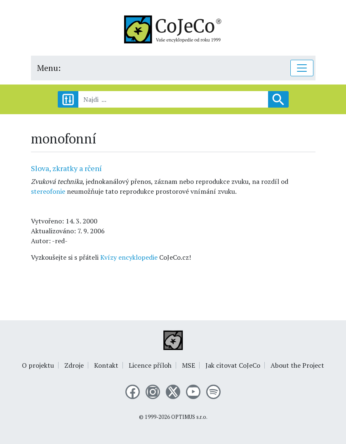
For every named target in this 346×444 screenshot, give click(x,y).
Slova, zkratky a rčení (66, 168)
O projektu (38, 365)
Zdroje (74, 365)
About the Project (297, 365)
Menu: (49, 67)
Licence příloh (150, 365)
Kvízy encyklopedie (129, 257)
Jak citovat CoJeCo (232, 365)
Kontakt (106, 365)
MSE (188, 365)
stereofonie (48, 191)
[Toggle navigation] (301, 68)
